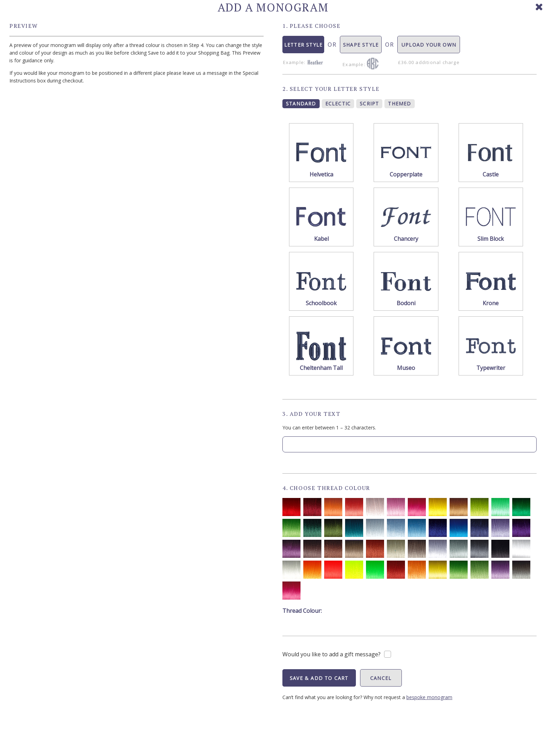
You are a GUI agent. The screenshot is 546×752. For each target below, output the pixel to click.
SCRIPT (369, 103)
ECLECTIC (338, 103)
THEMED (399, 103)
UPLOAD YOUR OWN (429, 47)
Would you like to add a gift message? (331, 654)
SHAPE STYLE (361, 47)
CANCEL (380, 678)
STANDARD (301, 103)
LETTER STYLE (303, 47)
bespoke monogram (429, 697)
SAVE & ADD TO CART (319, 678)
